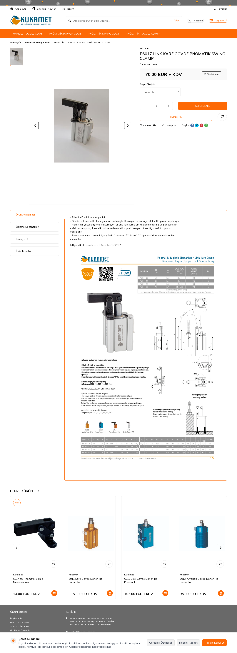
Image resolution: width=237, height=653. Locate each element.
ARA (169, 20)
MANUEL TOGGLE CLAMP (28, 33)
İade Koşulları (24, 251)
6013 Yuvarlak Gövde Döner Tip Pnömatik (199, 580)
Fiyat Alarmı (210, 74)
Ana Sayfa (18, 8)
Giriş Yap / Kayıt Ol (44, 8)
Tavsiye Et (169, 128)
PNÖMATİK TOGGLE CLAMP (143, 33)
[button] (35, 125)
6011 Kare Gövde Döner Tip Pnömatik (85, 580)
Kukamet (144, 48)
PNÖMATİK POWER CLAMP (65, 33)
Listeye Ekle (148, 128)
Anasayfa (15, 42)
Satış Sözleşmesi (19, 626)
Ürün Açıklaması (25, 214)
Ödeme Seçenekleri (27, 226)
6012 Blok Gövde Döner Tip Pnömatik (140, 580)
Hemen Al (176, 119)
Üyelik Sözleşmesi (20, 622)
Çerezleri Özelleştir (160, 642)
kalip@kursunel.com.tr (82, 631)
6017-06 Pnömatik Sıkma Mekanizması (28, 580)
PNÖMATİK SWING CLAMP (104, 33)
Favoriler (220, 8)
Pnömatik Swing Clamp (37, 42)
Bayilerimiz (16, 618)
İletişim (68, 8)
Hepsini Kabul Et (214, 642)
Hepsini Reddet (188, 642)
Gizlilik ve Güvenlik (20, 630)
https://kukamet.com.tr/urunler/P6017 (95, 245)
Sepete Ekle (202, 107)
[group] (81, 125)
